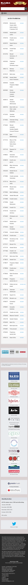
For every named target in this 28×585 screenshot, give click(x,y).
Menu (5, 13)
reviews (22, 107)
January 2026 (5, 504)
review (22, 23)
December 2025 (5, 507)
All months (4, 515)
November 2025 (5, 509)
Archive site (17, 549)
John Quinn (10, 567)
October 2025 (5, 512)
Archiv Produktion (14, 18)
